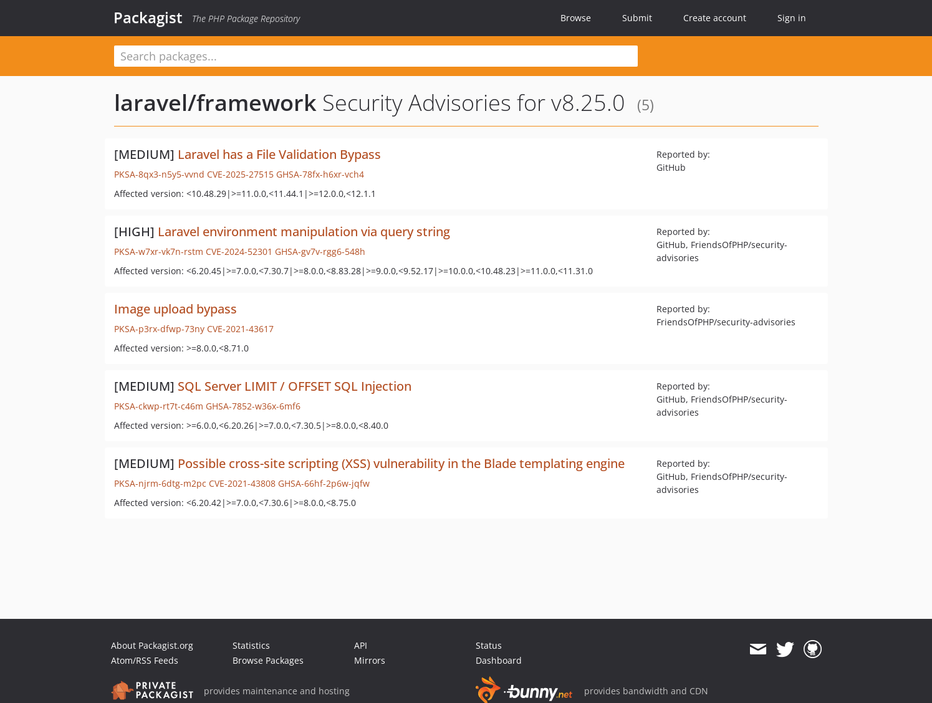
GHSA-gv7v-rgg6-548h (320, 251)
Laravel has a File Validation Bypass (279, 154)
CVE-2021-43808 (242, 483)
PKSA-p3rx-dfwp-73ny (159, 329)
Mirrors (369, 660)
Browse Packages (268, 660)
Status (489, 645)
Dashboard (499, 660)
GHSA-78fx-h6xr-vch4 (320, 174)
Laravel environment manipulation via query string (304, 231)
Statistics (251, 645)
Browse (575, 18)
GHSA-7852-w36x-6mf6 (253, 406)
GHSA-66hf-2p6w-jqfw (324, 483)
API (360, 645)
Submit (637, 18)
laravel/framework (215, 102)
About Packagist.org (152, 645)
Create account (714, 18)
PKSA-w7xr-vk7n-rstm (158, 251)
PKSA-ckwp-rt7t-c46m (158, 406)
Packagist (148, 17)
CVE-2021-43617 (240, 329)
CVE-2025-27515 (240, 174)
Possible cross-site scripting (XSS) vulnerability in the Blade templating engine (401, 463)
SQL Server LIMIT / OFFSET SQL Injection (294, 386)
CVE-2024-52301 (239, 251)
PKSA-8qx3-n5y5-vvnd (159, 174)
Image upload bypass (175, 308)
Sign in (791, 18)
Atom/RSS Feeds (144, 660)
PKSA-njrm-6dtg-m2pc (160, 483)
